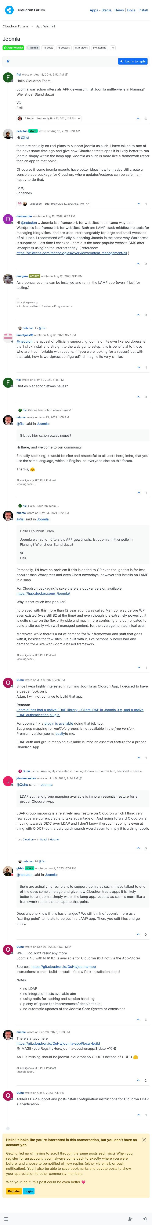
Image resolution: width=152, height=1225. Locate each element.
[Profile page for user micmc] (8, 420)
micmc (21, 417)
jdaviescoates (26, 778)
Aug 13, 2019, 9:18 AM (65, 131)
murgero (22, 276)
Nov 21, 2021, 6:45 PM (49, 379)
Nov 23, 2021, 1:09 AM (54, 417)
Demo (119, 10)
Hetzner (55, 839)
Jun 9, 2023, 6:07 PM (62, 868)
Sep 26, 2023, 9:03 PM (54, 1032)
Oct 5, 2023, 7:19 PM (51, 1092)
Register (14, 1191)
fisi (19, 74)
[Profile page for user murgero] (8, 279)
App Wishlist (13, 47)
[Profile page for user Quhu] (8, 683)
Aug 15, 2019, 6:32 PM (60, 216)
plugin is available (58, 723)
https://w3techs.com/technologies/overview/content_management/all (72, 253)
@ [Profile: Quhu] (22, 784)
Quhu (20, 680)
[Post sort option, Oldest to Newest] (8, 61)
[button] (6, 1219)
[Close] (144, 1140)
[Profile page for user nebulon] (8, 134)
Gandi (43, 839)
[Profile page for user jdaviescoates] (8, 781)
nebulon (22, 131)
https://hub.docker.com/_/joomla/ (43, 593)
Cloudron (28, 839)
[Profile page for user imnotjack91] (8, 338)
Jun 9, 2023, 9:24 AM (63, 778)
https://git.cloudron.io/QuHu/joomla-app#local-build (58, 1043)
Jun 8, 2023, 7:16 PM (51, 680)
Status (106, 10)
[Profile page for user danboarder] (8, 219)
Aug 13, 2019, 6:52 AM (49, 74)
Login (29, 1191)
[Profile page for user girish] (8, 871)
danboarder (24, 216)
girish (20, 868)
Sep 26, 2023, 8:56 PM (52, 946)
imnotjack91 (25, 335)
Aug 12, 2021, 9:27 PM (61, 335)
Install (143, 10)
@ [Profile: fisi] (25, 137)
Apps (94, 10)
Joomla (43, 423)
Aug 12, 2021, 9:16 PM (68, 276)
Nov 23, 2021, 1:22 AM (54, 513)
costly (60, 733)
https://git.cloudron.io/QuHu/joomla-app (64, 966)
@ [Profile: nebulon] (29, 222)
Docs (131, 10)
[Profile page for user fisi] (8, 77)
